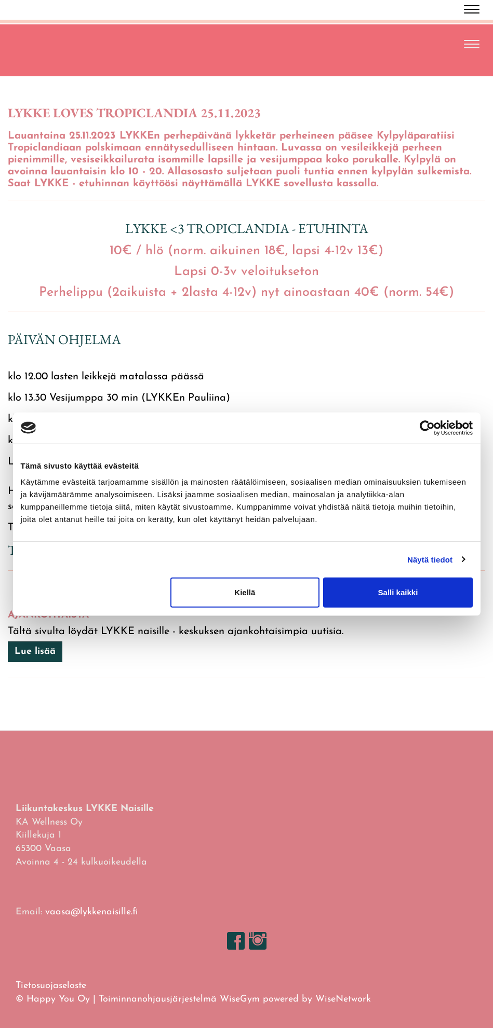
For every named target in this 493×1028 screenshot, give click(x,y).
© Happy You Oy (53, 999)
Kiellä (244, 592)
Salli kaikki (398, 592)
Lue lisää (35, 651)
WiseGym (240, 999)
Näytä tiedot (429, 559)
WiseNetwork (343, 999)
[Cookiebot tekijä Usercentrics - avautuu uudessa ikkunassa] (427, 427)
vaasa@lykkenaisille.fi (91, 912)
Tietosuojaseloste (51, 986)
